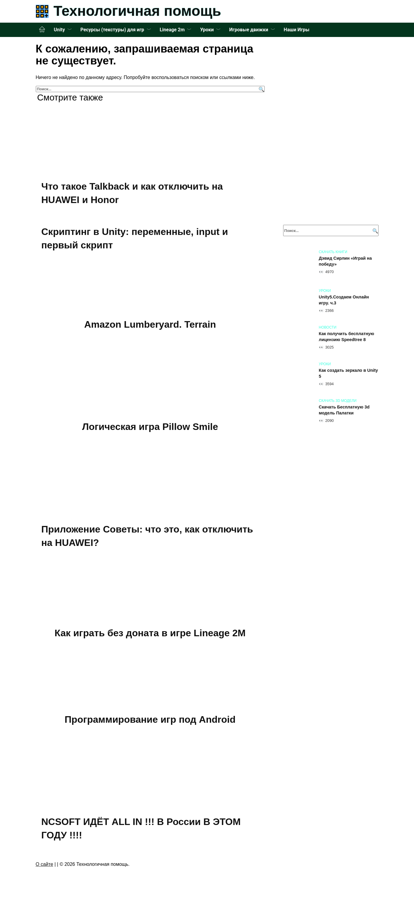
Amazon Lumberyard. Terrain (150, 324)
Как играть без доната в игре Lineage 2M (150, 633)
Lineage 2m (172, 29)
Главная (42, 29)
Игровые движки (248, 29)
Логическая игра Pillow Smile (150, 426)
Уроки (207, 29)
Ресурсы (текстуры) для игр (112, 29)
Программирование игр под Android (150, 719)
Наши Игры (296, 29)
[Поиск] (261, 89)
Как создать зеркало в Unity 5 (348, 373)
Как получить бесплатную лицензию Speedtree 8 (346, 336)
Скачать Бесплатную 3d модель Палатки (344, 410)
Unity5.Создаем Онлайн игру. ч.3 (344, 300)
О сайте (44, 864)
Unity (59, 29)
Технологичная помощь (137, 11)
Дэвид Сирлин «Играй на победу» (345, 261)
